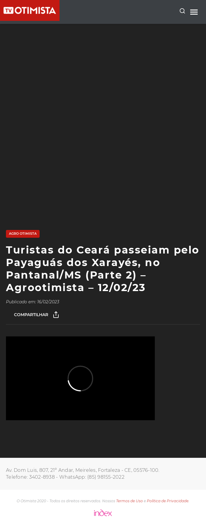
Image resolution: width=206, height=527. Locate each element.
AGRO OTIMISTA (23, 233)
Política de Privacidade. (168, 501)
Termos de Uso (129, 501)
